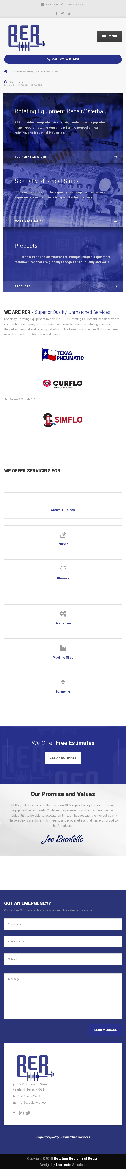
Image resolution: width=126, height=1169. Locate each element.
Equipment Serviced (30, 156)
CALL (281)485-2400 (63, 59)
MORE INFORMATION (29, 221)
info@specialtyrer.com (33, 1102)
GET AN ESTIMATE (63, 757)
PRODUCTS (22, 286)
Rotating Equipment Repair (76, 1158)
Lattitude (63, 1164)
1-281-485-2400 (29, 1095)
